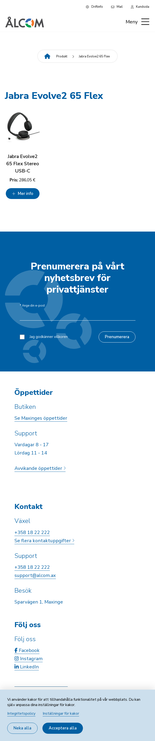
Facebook (27, 650)
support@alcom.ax (35, 575)
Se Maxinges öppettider (40, 418)
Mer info (22, 193)
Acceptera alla (63, 728)
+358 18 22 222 (32, 532)
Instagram (28, 658)
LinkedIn (26, 667)
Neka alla (22, 728)
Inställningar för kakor (61, 713)
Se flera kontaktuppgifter (44, 540)
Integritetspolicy (21, 713)
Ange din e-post (32, 306)
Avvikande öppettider (40, 468)
